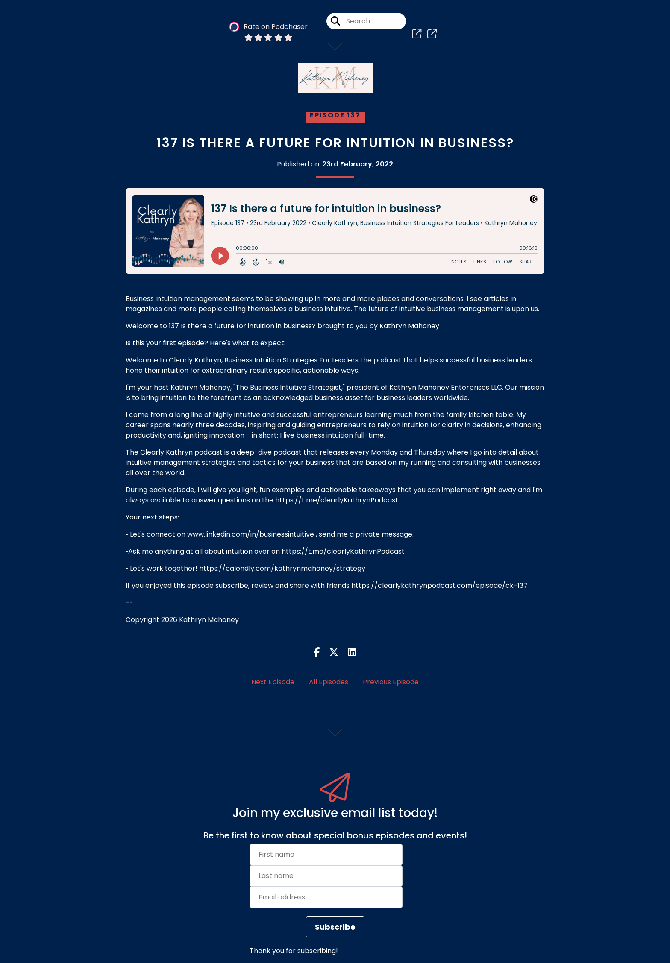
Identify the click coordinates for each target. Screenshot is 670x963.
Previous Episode (391, 682)
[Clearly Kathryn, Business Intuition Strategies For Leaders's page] (414, 34)
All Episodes (328, 682)
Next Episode (272, 682)
